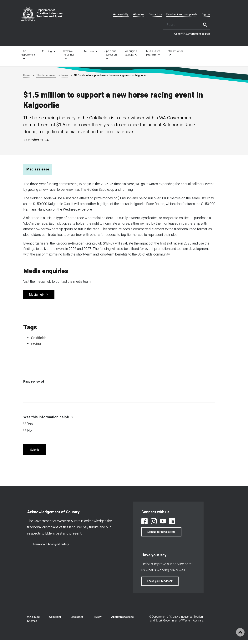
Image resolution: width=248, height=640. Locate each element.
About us (138, 14)
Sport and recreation (110, 53)
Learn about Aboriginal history (51, 544)
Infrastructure (175, 51)
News (65, 75)
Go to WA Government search (192, 34)
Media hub (36, 294)
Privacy (97, 617)
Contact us (155, 14)
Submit (34, 450)
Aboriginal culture (131, 53)
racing (36, 343)
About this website (122, 617)
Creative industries (68, 53)
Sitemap (32, 621)
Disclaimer (77, 617)
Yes (28, 423)
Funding (47, 51)
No (27, 430)
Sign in (206, 14)
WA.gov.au (33, 617)
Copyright (55, 617)
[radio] (24, 423)
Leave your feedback (160, 581)
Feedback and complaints (181, 14)
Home (26, 75)
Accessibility (121, 14)
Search (206, 25)
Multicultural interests (153, 53)
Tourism (89, 51)
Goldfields (39, 338)
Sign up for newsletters (161, 532)
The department (28, 53)
